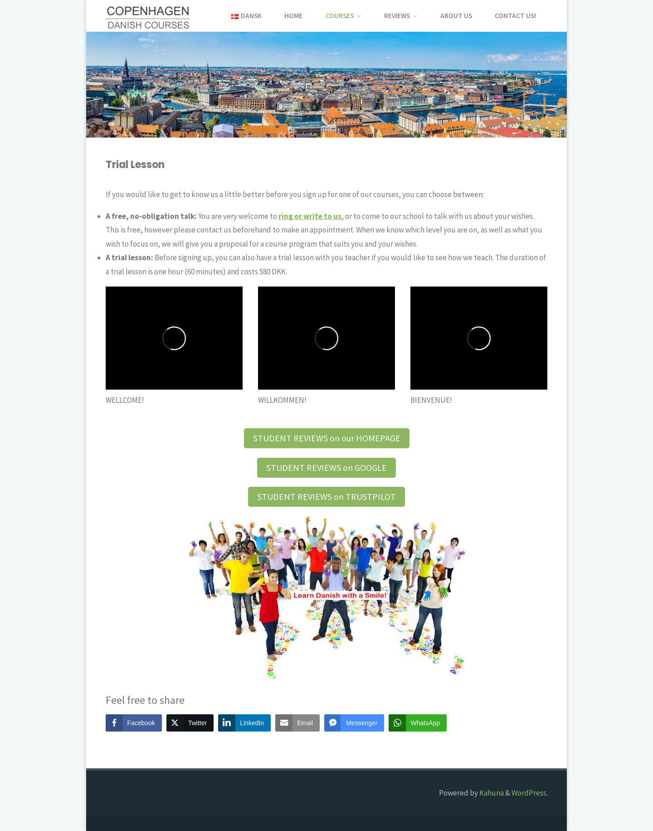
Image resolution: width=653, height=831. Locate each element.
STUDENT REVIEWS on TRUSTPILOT (326, 496)
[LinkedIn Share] (244, 723)
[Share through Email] (297, 723)
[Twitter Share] (190, 723)
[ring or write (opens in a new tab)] (309, 216)
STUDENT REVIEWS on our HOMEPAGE (326, 438)
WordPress (529, 793)
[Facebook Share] (134, 723)
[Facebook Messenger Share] (354, 723)
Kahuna (491, 793)
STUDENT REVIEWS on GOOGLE (326, 467)
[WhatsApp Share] (418, 723)
